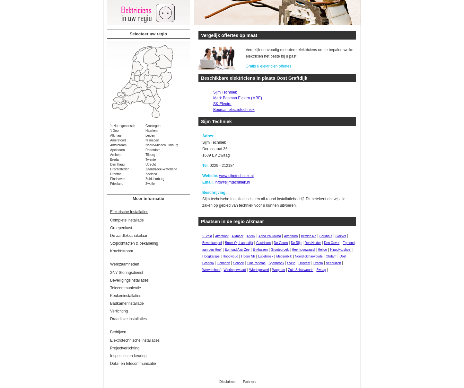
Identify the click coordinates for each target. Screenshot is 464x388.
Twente (150, 159)
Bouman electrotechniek (234, 109)
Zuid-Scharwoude (300, 270)
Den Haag (117, 164)
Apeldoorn (117, 150)
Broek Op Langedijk (239, 243)
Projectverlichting (124, 348)
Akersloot (222, 236)
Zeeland (151, 174)
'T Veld (207, 236)
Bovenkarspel (212, 243)
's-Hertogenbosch (122, 126)
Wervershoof (211, 270)
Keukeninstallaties (125, 295)
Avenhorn (291, 236)
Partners (249, 381)
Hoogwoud (230, 256)
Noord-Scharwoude (309, 256)
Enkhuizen (260, 249)
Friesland (116, 183)
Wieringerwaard (234, 270)
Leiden (150, 135)
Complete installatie (127, 220)
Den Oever (331, 243)
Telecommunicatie (125, 288)
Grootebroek (280, 249)
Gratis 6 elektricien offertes (269, 66)
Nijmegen (152, 140)
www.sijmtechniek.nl (236, 176)
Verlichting (119, 311)
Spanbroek (276, 263)
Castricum (263, 243)
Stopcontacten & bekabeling (134, 243)
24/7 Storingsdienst (126, 272)
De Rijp (296, 243)
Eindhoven (117, 179)
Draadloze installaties (128, 319)
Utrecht (150, 164)
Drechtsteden (119, 169)
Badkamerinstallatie (127, 303)
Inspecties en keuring (128, 356)
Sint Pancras (256, 263)
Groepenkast (121, 228)
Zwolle (150, 183)
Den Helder (313, 243)
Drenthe (116, 174)
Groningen (153, 126)
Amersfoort (118, 140)
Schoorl (238, 263)
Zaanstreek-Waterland (161, 169)
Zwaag (321, 270)
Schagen (223, 263)
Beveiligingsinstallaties (129, 280)
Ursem (318, 263)
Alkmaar (116, 135)
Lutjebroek (265, 256)
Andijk (251, 236)
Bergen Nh (308, 236)
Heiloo (322, 249)
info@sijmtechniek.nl (232, 182)
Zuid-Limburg (154, 179)
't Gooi (114, 130)
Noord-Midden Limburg (161, 145)
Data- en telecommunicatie (133, 363)
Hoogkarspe (211, 256)
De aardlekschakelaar (128, 235)
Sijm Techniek (225, 92)
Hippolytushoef (340, 249)
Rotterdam (153, 150)
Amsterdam (118, 145)
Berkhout (326, 236)
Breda (114, 159)
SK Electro (222, 104)
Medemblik (284, 256)
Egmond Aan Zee (237, 249)
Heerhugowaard (303, 249)
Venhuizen (333, 263)
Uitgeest (305, 263)
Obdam (331, 256)
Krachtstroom (121, 251)
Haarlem (151, 130)
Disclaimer (227, 381)
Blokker (341, 236)
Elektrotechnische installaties (135, 340)
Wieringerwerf (259, 270)
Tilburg (150, 155)
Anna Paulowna (269, 236)
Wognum (278, 270)
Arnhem (115, 155)
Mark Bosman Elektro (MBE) (237, 98)
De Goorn (281, 243)
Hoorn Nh (248, 256)
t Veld (291, 263)
